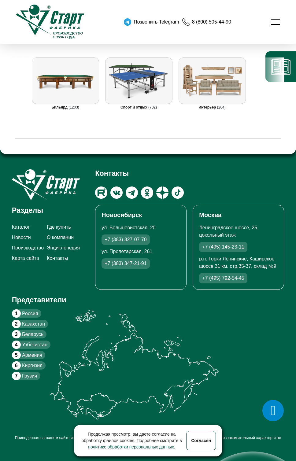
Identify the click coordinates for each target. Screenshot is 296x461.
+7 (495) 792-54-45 (223, 278)
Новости (21, 237)
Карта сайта (25, 258)
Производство (28, 247)
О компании (60, 237)
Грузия (24, 376)
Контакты (57, 258)
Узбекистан (29, 345)
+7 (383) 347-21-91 (125, 263)
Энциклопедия (63, 247)
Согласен (201, 440)
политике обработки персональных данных (131, 446)
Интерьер (207, 107)
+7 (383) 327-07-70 (125, 239)
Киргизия (27, 365)
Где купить (59, 227)
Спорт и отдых (134, 107)
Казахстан (28, 324)
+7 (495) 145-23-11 (223, 246)
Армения (27, 355)
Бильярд (59, 107)
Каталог (21, 227)
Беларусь (27, 334)
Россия (25, 313)
